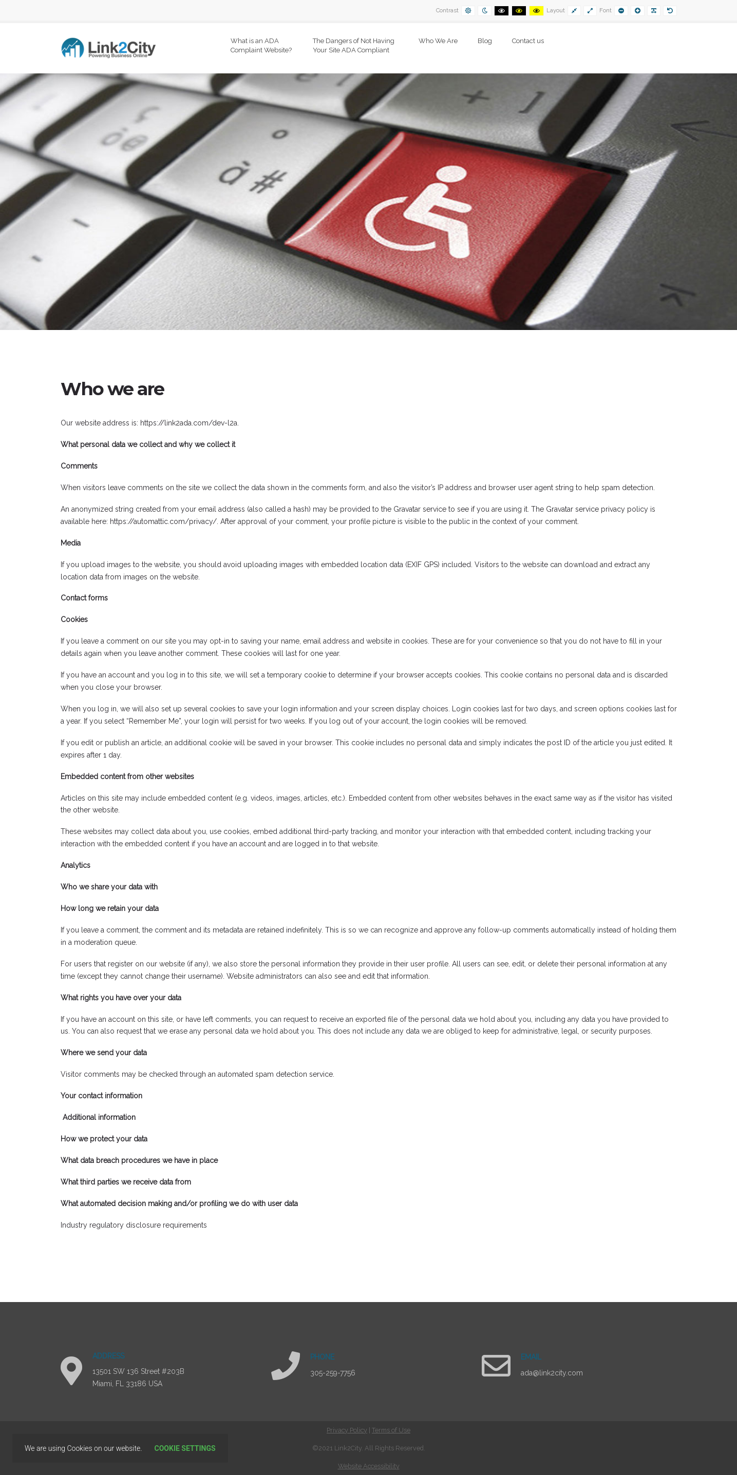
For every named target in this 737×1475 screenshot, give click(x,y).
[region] (368, 201)
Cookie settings (185, 1448)
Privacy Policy (347, 1430)
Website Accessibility (369, 1466)
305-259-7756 (332, 1373)
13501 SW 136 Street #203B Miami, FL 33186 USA (138, 1377)
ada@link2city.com (552, 1373)
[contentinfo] (368, 1448)
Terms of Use (391, 1430)
